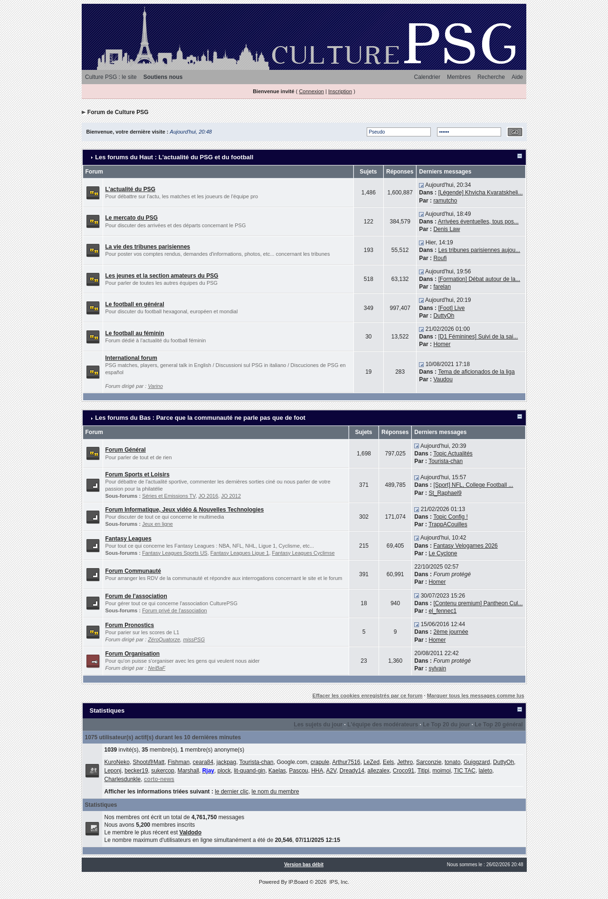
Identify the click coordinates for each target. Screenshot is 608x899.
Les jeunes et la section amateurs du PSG (161, 275)
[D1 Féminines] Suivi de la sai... (478, 336)
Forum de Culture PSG (118, 112)
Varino (155, 386)
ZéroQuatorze (164, 639)
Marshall (188, 770)
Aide (517, 77)
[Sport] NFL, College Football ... (473, 485)
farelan (442, 286)
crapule (320, 762)
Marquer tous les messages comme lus (475, 695)
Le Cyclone (442, 553)
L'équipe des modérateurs (382, 724)
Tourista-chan (445, 461)
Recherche (491, 77)
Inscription (340, 91)
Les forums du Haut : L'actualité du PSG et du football (174, 157)
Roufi (439, 258)
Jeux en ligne (157, 524)
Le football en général (134, 304)
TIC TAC (464, 770)
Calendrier (427, 77)
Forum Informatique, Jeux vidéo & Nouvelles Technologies (184, 509)
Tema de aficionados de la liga (476, 371)
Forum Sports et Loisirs (137, 474)
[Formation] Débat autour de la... (479, 279)
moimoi (441, 770)
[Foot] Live (451, 308)
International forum (131, 358)
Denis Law (446, 229)
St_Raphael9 (444, 493)
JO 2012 (231, 496)
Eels (388, 762)
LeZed (371, 762)
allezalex (379, 770)
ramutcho (445, 200)
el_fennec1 (442, 611)
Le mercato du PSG (131, 217)
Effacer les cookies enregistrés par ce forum (368, 695)
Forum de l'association (136, 596)
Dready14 (352, 770)
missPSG (194, 639)
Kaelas (277, 770)
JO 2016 (208, 496)
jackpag (226, 762)
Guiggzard (477, 762)
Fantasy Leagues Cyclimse (303, 553)
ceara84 (203, 762)
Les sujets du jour (318, 724)
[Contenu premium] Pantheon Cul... (477, 603)
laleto (486, 770)
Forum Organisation (132, 653)
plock (224, 770)
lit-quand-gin (249, 770)
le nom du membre (275, 791)
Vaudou (442, 379)
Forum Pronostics (129, 625)
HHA (317, 770)
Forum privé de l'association (174, 610)
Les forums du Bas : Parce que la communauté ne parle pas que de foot (200, 417)
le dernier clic (231, 791)
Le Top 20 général (498, 724)
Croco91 (403, 770)
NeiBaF (156, 668)
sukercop (162, 770)
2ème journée (450, 631)
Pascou (298, 770)
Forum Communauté (133, 571)
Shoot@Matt (149, 762)
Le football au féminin (134, 333)
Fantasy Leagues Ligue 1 (239, 553)
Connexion (311, 91)
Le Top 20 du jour (446, 724)
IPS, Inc (338, 882)
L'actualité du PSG (130, 189)
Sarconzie (428, 762)
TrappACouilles (447, 524)
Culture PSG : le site (111, 77)
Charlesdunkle (122, 779)
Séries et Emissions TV (169, 496)
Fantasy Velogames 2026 (465, 545)
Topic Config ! (450, 516)
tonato (452, 762)
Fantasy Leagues (128, 538)
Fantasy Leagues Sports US (175, 553)
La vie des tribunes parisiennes (147, 246)
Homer (441, 344)
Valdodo (191, 832)
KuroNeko (117, 762)
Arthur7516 (346, 762)
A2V (331, 770)
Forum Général (125, 449)
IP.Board (298, 882)
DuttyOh (443, 315)
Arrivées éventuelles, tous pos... (478, 221)
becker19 (136, 770)
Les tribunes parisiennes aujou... (479, 250)
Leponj (113, 770)
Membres (459, 77)
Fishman (179, 762)
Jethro (405, 762)
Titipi (423, 770)
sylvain (437, 668)
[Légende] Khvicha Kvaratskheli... (480, 192)
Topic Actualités (453, 453)
